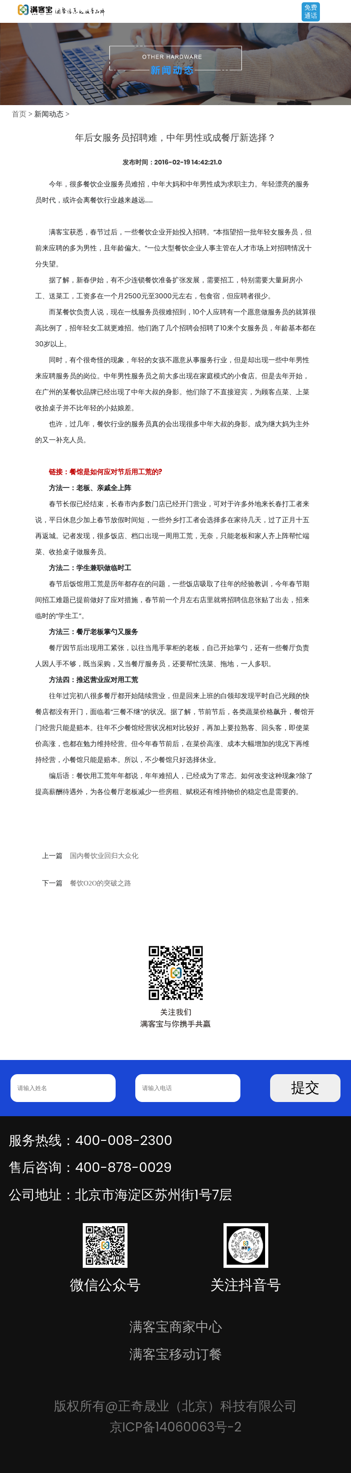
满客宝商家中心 (175, 1326)
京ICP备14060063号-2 (176, 1427)
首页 (19, 114)
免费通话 (310, 11)
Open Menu (339, 12)
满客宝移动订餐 (175, 1354)
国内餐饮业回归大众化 (104, 855)
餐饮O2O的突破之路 (100, 883)
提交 (305, 1088)
